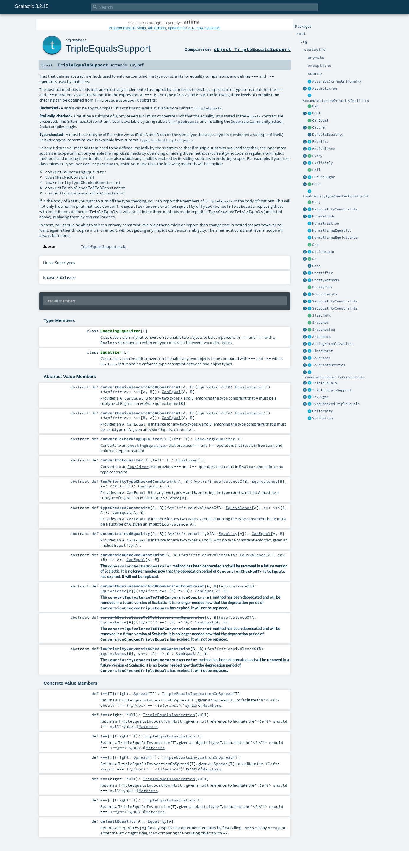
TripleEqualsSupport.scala (103, 246)
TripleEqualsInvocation (169, 714)
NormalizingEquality (331, 230)
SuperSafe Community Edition (257, 121)
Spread (140, 693)
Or (314, 259)
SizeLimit (321, 315)
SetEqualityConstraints (335, 308)
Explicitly (322, 163)
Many (316, 202)
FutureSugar (323, 177)
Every (317, 156)
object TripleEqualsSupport (252, 49)
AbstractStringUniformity (337, 81)
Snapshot (320, 322)
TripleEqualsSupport (331, 390)
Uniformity (322, 411)
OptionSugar (323, 252)
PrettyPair (322, 287)
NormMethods (323, 216)
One (315, 245)
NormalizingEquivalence (335, 237)
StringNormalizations (332, 344)
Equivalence (323, 149)
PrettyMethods (325, 280)
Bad (315, 106)
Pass (316, 266)
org (68, 40)
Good (316, 184)
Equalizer (186, 460)
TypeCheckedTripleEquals (336, 404)
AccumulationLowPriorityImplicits (336, 101)
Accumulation (324, 88)
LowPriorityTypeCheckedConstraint (336, 196)
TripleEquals (324, 383)
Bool (316, 113)
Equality (320, 142)
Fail (316, 170)
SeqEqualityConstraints (335, 301)
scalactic (79, 40)
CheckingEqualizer (215, 438)
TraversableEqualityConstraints (334, 377)
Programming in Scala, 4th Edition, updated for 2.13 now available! (164, 28)
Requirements (324, 294)
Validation (322, 418)
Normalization (325, 223)
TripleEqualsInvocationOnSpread (197, 693)
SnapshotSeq (323, 330)
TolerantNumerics (328, 365)
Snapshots (321, 337)
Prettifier (322, 273)
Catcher (319, 127)
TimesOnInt (322, 351)
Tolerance (321, 358)
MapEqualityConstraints (335, 209)
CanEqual (320, 120)
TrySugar (320, 397)
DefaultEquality (327, 134)
